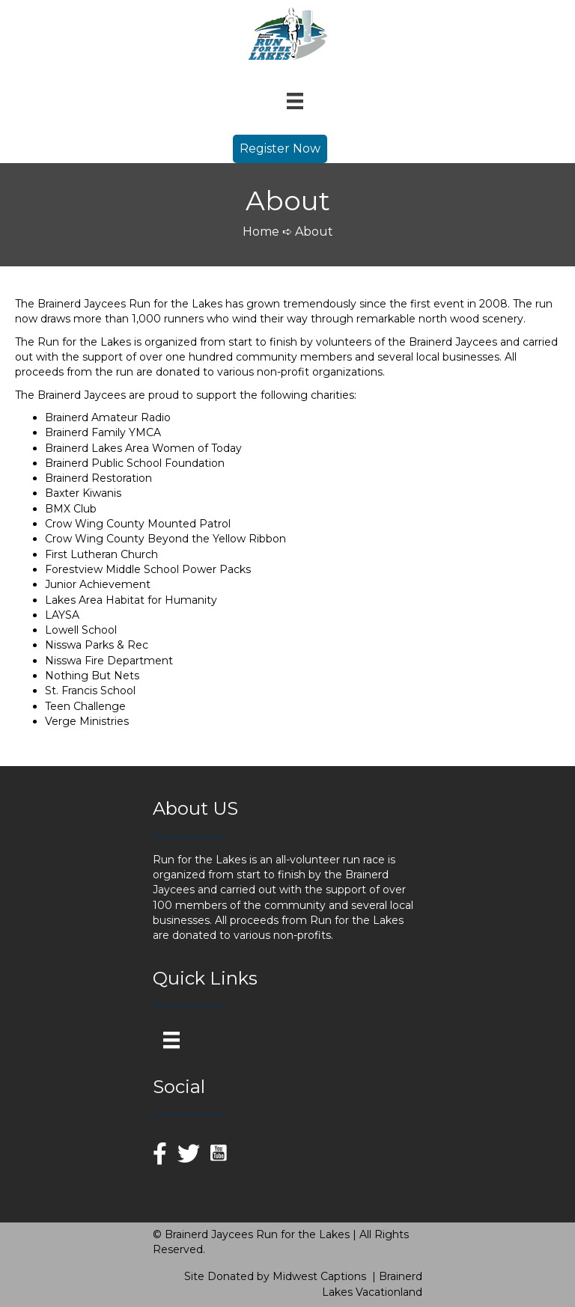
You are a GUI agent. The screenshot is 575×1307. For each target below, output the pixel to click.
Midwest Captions (319, 1276)
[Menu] (295, 101)
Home (261, 231)
